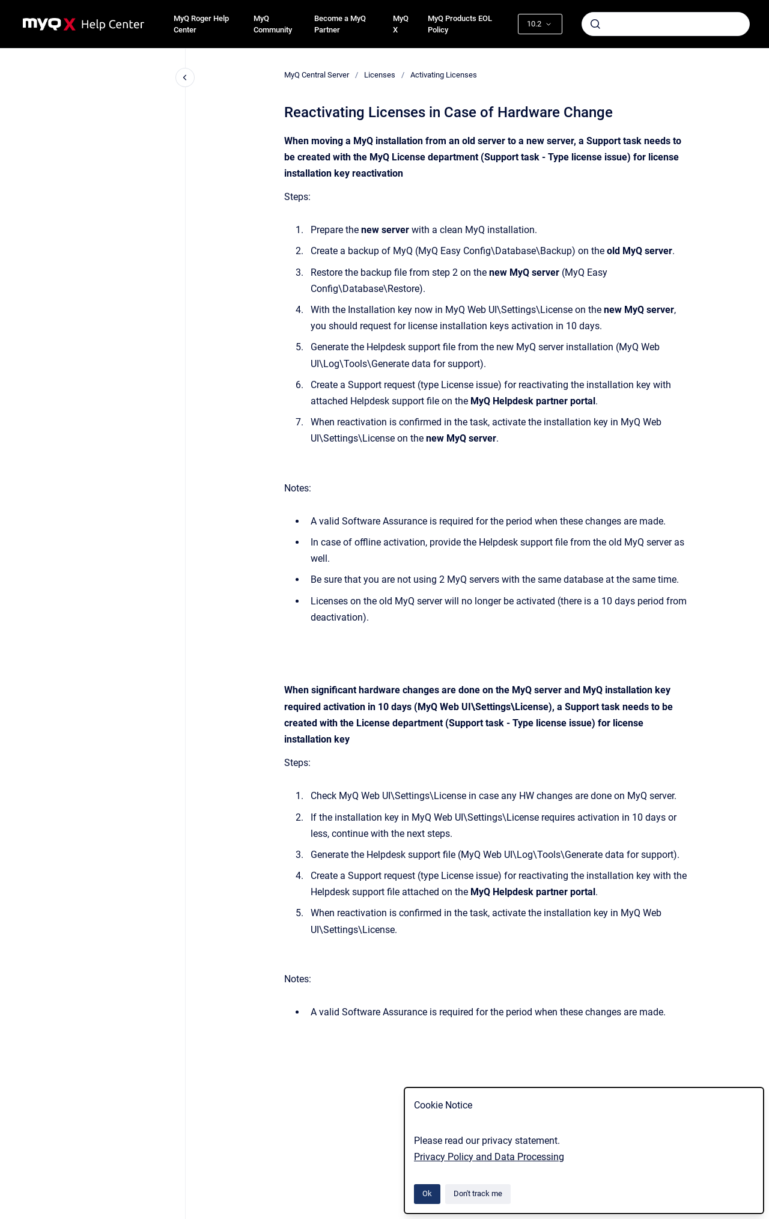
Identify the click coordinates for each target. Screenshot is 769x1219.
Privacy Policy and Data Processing (489, 1157)
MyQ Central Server (316, 74)
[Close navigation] (185, 77)
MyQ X (401, 24)
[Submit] (595, 24)
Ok (427, 1193)
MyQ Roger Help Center (201, 24)
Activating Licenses (443, 74)
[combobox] (665, 24)
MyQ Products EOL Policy (460, 24)
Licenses (379, 74)
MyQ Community (273, 24)
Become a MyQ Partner (340, 24)
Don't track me (478, 1193)
